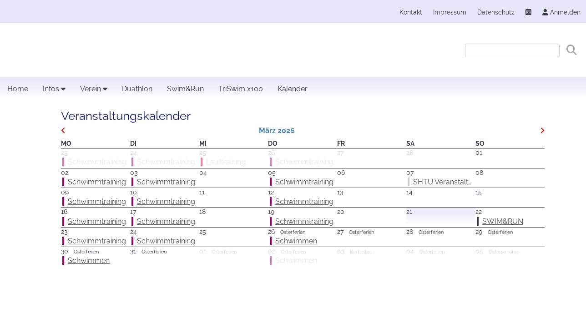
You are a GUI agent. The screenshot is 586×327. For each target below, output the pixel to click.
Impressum (449, 12)
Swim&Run (185, 88)
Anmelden (561, 12)
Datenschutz (496, 12)
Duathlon (137, 88)
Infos (54, 88)
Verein (93, 88)
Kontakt (410, 12)
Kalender (293, 88)
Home (17, 88)
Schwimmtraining (97, 182)
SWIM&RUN (502, 221)
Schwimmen (296, 241)
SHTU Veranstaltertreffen (454, 182)
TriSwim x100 (240, 88)
